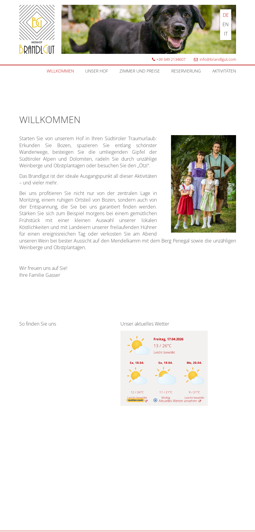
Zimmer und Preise (140, 71)
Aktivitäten (224, 71)
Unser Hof (96, 71)
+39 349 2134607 (168, 59)
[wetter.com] (137, 400)
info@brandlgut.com (214, 59)
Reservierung (186, 71)
